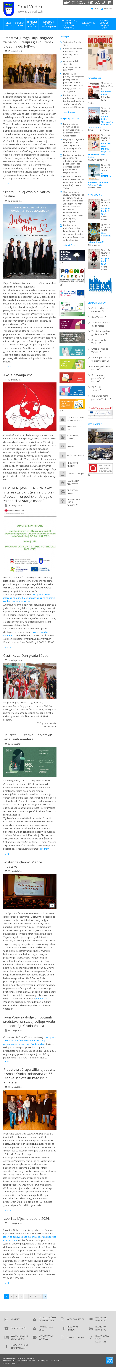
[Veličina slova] (98, 2)
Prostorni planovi (72, 464)
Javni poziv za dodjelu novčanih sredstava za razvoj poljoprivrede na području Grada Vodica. (29, 1040)
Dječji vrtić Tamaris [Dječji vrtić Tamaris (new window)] (96, 389)
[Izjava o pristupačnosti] (110, 2)
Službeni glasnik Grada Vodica (19, 1337)
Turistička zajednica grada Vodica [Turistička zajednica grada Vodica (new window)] (101, 333)
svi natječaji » (69, 245)
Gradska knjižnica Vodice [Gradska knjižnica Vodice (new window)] (99, 350)
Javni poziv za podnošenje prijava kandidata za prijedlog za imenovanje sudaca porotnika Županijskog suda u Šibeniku (73, 232)
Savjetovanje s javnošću (74, 437)
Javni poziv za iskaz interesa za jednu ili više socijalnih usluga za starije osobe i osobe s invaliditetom (29, 598)
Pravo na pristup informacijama (19, 1346)
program (44, 848)
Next (110, 51)
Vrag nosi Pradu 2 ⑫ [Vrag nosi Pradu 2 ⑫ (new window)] (105, 211)
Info (94, 8)
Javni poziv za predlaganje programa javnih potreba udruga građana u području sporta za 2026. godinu (73, 101)
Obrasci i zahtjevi (75, 473)
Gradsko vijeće (18, 1328)
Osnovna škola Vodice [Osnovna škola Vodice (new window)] (98, 342)
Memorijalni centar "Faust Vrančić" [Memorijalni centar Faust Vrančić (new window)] (100, 359)
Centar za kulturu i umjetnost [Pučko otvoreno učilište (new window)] (100, 310)
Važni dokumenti (75, 455)
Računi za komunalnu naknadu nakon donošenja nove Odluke (73, 53)
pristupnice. (41, 998)
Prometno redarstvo (72, 492)
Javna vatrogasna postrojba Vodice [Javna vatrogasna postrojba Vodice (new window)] (99, 397)
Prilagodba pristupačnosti (79, 2)
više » (8, 183)
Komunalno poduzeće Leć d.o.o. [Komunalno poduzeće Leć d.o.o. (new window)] (98, 378)
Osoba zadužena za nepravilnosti (75, 419)
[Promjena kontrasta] (92, 2)
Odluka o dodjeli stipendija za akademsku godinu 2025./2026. (72, 65)
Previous (90, 51)
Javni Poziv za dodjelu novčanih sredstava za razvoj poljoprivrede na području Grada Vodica (73, 182)
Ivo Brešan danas (106, 93)
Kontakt (106, 8)
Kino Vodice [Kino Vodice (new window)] (97, 317)
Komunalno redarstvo (73, 482)
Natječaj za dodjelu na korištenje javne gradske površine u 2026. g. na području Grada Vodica (73, 145)
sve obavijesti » (70, 112)
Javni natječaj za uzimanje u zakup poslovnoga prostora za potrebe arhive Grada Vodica (73, 130)
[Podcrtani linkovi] (104, 2)
